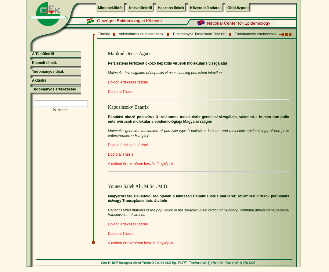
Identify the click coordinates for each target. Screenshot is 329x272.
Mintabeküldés (110, 8)
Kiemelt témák (44, 63)
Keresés (61, 109)
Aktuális (39, 80)
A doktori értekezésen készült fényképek (140, 164)
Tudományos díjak (48, 71)
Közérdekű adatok (206, 8)
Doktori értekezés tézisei (128, 82)
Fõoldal (104, 34)
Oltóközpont (238, 8)
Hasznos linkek (171, 8)
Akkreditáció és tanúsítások (141, 34)
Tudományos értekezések (256, 34)
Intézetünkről (140, 8)
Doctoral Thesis (120, 92)
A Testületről (43, 54)
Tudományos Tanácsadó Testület (199, 34)
